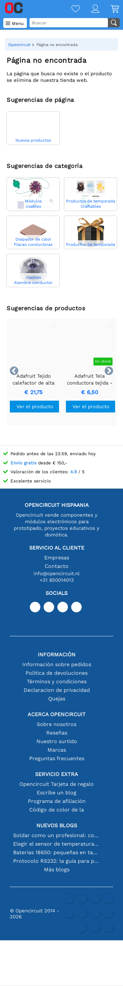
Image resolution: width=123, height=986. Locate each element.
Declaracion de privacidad (57, 690)
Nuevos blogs (56, 825)
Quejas (56, 698)
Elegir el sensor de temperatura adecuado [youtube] (56, 844)
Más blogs (57, 869)
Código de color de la (56, 810)
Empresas (56, 557)
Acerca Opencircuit (57, 714)
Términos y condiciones (57, 681)
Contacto (57, 566)
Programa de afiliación (57, 801)
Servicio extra (56, 774)
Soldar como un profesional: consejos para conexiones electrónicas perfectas (56, 835)
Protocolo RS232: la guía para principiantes (56, 861)
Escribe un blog (56, 792)
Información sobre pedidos (56, 664)
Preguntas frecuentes (56, 758)
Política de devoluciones (57, 673)
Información (56, 654)
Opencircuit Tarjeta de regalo (56, 784)
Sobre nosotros (56, 724)
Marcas (57, 750)
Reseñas (56, 733)
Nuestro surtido (56, 741)
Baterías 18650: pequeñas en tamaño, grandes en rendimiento (56, 852)
